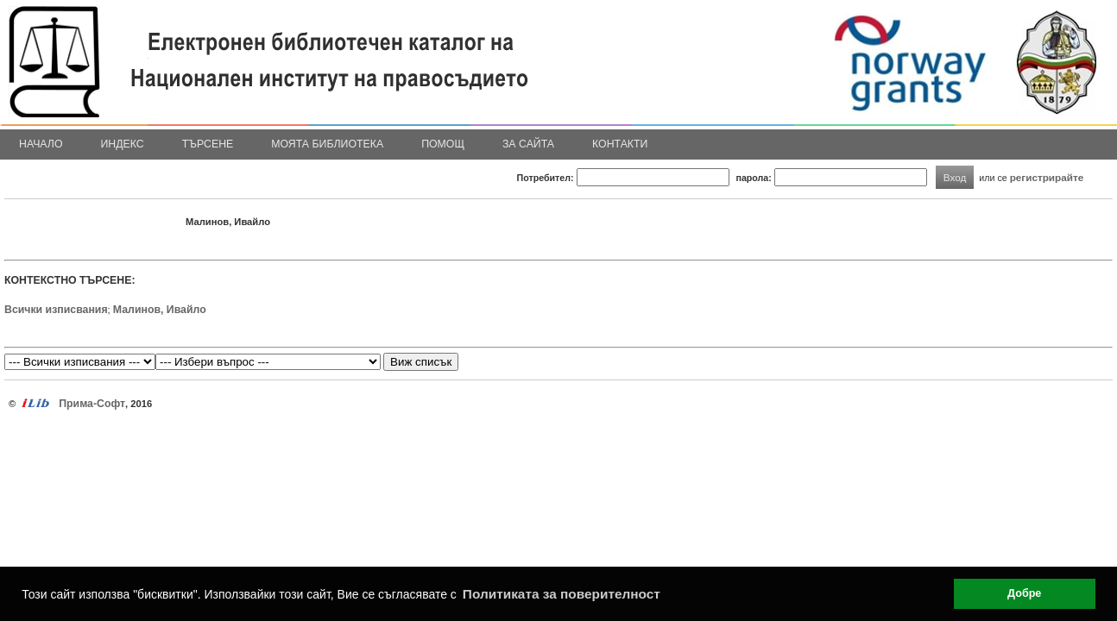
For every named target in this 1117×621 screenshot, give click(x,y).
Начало (41, 144)
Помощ (442, 144)
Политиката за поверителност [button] (561, 593)
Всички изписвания (56, 310)
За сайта (528, 144)
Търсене (208, 144)
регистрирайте (1047, 177)
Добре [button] (1024, 593)
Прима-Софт (92, 404)
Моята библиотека (327, 144)
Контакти (619, 144)
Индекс (122, 144)
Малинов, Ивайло (159, 310)
